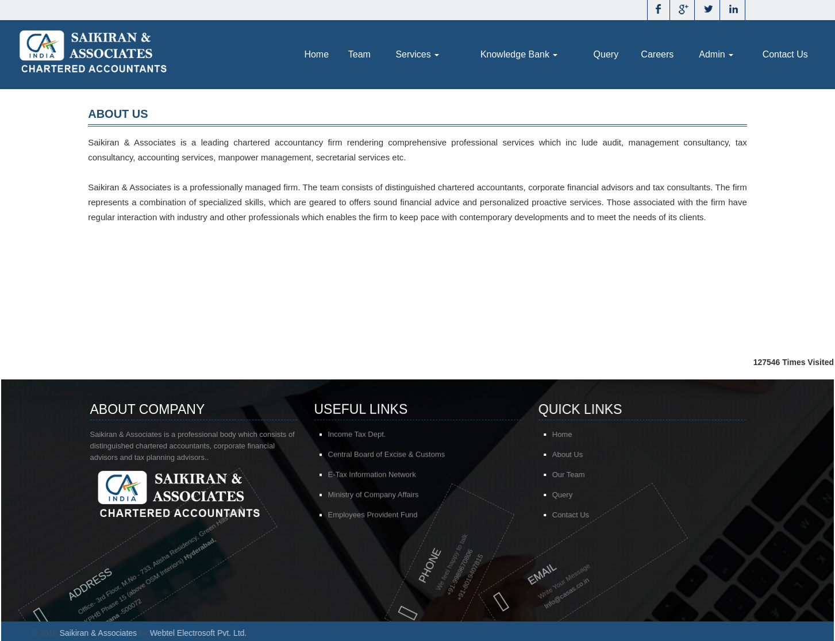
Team (359, 54)
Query (606, 54)
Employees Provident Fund (373, 516)
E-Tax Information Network (372, 476)
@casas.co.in (535, 591)
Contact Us (785, 54)
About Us (582, 454)
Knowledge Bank (519, 54)
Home (316, 54)
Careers (657, 54)
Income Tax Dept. (357, 436)
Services (417, 54)
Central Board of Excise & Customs (386, 456)
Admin (716, 54)
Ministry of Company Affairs (373, 496)
